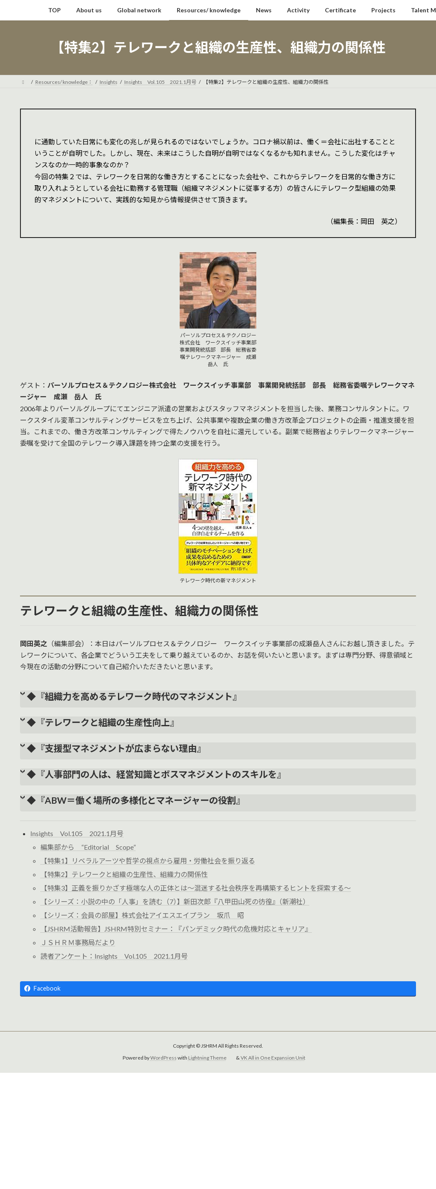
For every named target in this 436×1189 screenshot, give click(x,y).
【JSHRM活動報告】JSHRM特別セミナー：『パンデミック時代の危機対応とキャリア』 (176, 929)
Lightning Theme (207, 1058)
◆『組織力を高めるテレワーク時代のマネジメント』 (134, 696)
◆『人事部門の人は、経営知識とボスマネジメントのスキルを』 (156, 774)
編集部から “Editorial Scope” (88, 847)
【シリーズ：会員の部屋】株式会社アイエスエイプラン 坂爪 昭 (142, 915)
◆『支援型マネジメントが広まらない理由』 (116, 748)
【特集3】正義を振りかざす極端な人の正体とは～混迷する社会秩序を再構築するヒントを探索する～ (195, 888)
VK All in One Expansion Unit (273, 1058)
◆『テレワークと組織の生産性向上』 (103, 722)
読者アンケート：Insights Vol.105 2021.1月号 (114, 956)
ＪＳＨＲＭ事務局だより (77, 942)
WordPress (163, 1058)
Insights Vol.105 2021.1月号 (76, 833)
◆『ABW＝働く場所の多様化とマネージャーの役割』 (136, 800)
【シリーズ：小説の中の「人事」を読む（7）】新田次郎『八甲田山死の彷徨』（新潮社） (175, 901)
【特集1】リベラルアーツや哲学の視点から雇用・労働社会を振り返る (147, 861)
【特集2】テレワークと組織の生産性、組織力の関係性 (124, 874)
